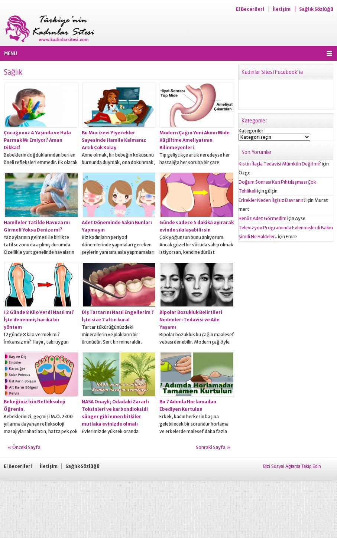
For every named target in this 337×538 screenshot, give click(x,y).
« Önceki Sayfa (23, 447)
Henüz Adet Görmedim (262, 218)
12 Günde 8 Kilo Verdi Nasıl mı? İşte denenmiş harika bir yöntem (39, 319)
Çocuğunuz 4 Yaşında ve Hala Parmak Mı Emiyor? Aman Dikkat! (37, 140)
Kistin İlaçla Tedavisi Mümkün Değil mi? (280, 164)
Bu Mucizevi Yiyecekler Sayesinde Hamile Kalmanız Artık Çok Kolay (114, 140)
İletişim (282, 9)
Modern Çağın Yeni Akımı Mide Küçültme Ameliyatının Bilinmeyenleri (194, 140)
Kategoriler (251, 131)
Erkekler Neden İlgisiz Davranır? (272, 200)
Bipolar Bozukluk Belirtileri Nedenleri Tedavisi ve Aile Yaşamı (190, 319)
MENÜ (10, 53)
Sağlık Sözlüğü (316, 9)
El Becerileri (250, 9)
